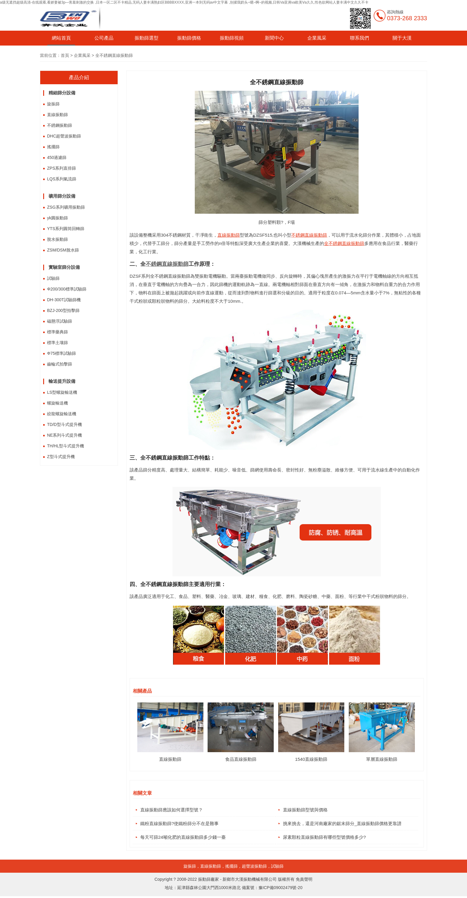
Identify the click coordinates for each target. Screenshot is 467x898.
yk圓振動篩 (57, 217)
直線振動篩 (57, 114)
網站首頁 (61, 37)
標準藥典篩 (57, 331)
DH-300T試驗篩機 (64, 299)
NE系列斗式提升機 (64, 435)
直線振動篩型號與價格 (305, 809)
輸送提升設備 (62, 381)
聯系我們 (359, 37)
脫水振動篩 (57, 239)
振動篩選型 (146, 37)
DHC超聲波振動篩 (64, 136)
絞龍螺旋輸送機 (61, 413)
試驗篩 (53, 278)
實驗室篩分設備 (64, 267)
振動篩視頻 (232, 37)
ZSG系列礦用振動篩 (66, 207)
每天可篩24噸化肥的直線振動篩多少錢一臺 (183, 838)
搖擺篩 (53, 146)
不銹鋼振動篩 (59, 125)
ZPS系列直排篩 (61, 168)
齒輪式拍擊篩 (59, 364)
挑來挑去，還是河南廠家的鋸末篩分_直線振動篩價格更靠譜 (342, 824)
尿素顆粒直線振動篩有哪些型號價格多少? (324, 838)
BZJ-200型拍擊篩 (63, 310)
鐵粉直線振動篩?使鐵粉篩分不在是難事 (179, 824)
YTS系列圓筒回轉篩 (65, 228)
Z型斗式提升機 (61, 456)
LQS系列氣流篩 (61, 179)
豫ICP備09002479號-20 (281, 889)
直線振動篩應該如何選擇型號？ (171, 809)
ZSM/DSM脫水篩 (63, 250)
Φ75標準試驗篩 (61, 353)
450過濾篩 (56, 157)
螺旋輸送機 (57, 403)
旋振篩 (53, 103)
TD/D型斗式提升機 (64, 424)
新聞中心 (274, 37)
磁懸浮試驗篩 (59, 321)
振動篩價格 (189, 37)
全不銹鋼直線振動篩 (344, 243)
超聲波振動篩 (254, 868)
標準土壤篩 (57, 342)
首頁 (65, 55)
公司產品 (103, 37)
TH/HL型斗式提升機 (65, 445)
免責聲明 (304, 881)
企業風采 (316, 37)
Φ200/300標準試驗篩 (66, 289)
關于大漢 (402, 37)
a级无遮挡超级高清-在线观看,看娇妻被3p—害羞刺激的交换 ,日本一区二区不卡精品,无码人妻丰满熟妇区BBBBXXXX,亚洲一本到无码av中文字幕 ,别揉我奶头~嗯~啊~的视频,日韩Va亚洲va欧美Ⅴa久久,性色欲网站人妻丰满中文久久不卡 (184, 2)
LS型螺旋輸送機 (62, 392)
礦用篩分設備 (62, 196)
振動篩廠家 (208, 881)
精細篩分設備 (62, 92)
